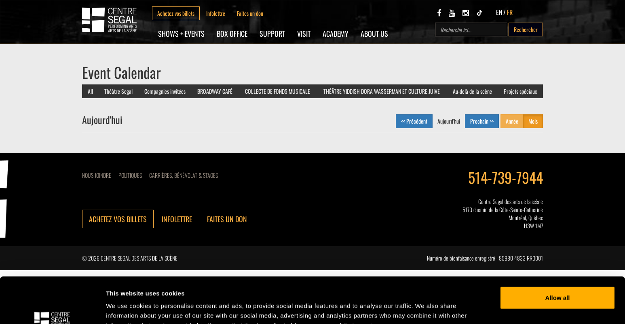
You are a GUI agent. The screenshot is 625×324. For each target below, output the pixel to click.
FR (510, 12)
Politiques (130, 175)
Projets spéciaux (520, 91)
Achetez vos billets (175, 13)
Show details (125, 308)
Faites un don (250, 13)
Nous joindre (96, 175)
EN (499, 12)
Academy (335, 33)
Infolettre (215, 13)
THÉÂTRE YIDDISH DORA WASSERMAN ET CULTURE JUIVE (381, 91)
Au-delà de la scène (472, 91)
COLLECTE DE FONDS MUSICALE (277, 91)
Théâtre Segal (118, 91)
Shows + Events (181, 33)
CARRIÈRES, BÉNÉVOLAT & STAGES (183, 175)
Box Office (232, 33)
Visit (303, 33)
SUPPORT (272, 33)
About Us (374, 33)
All (90, 91)
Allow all (557, 258)
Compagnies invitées (165, 91)
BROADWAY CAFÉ (214, 91)
